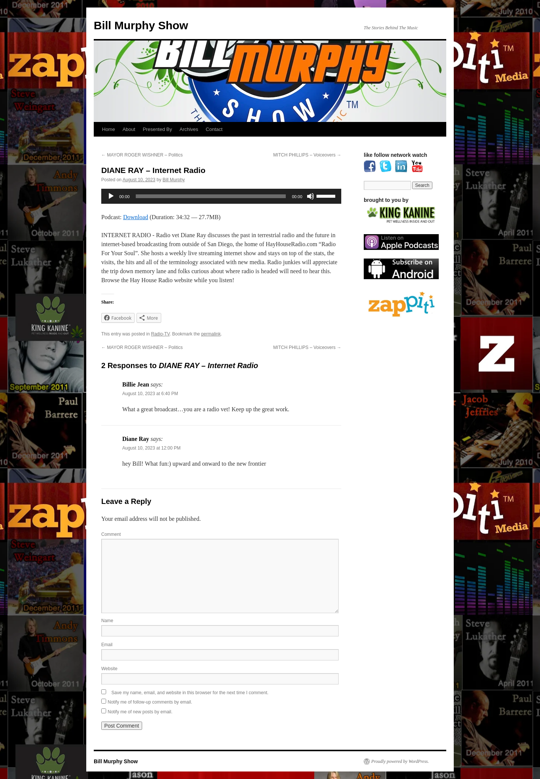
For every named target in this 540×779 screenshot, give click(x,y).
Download (135, 217)
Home (108, 129)
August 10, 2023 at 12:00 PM (151, 448)
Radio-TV (160, 334)
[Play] (111, 196)
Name (107, 620)
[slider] (211, 196)
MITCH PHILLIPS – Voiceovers (307, 155)
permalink (210, 334)
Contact (214, 129)
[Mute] (310, 196)
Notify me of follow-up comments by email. (150, 702)
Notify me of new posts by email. (140, 711)
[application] (221, 196)
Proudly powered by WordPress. (400, 761)
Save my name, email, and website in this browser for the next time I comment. (189, 692)
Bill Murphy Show (141, 25)
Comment (111, 534)
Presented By (157, 129)
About (129, 129)
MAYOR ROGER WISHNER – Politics (142, 155)
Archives (189, 129)
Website (109, 668)
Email (106, 644)
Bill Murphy (174, 179)
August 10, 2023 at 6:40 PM (150, 393)
